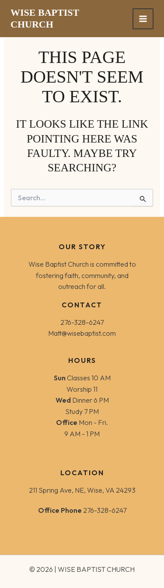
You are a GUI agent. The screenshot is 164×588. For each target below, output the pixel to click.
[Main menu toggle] (143, 18)
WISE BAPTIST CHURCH (44, 18)
